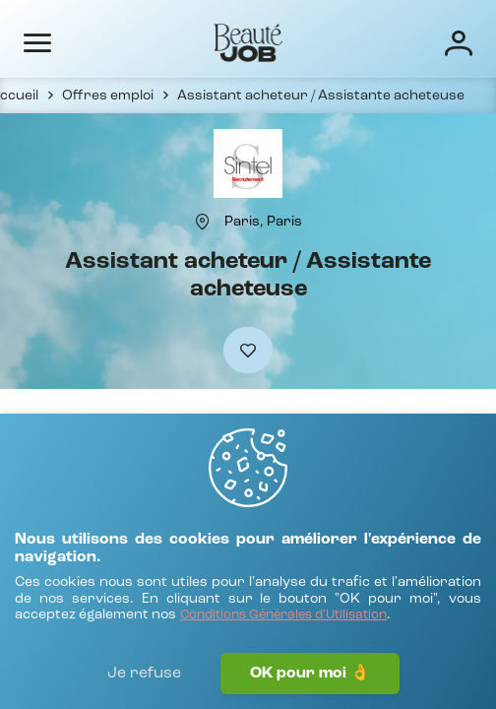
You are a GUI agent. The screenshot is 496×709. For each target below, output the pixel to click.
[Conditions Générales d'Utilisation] (283, 616)
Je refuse (144, 673)
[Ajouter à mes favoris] (248, 350)
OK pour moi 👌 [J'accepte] (310, 673)
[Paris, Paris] (263, 221)
